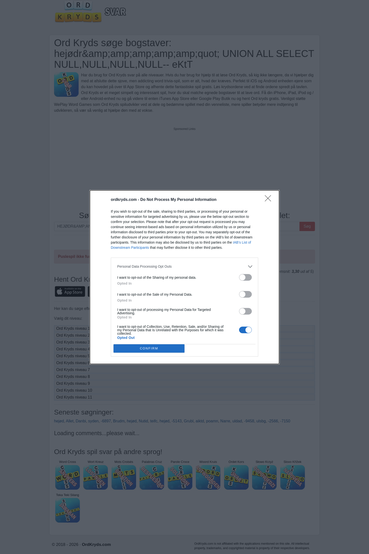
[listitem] (184, 266)
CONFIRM (149, 348)
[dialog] (184, 277)
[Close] (269, 200)
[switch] (245, 277)
